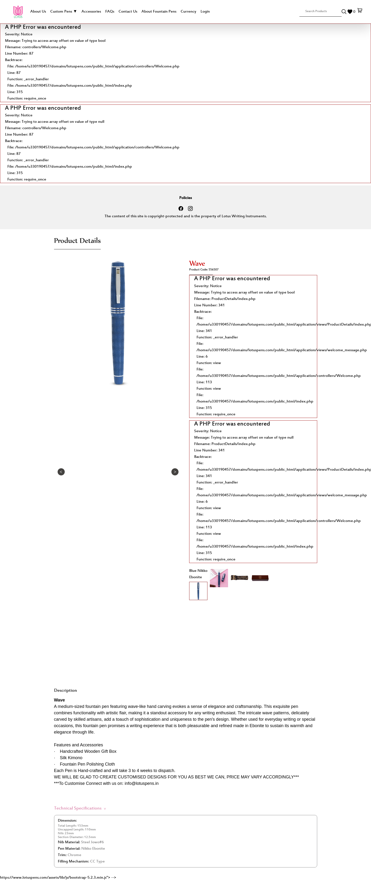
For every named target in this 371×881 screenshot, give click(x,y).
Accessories (91, 11)
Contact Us (128, 11)
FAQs (109, 11)
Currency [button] (188, 11)
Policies (185, 198)
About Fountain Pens (159, 11)
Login (205, 11)
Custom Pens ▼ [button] (63, 11)
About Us (38, 11)
